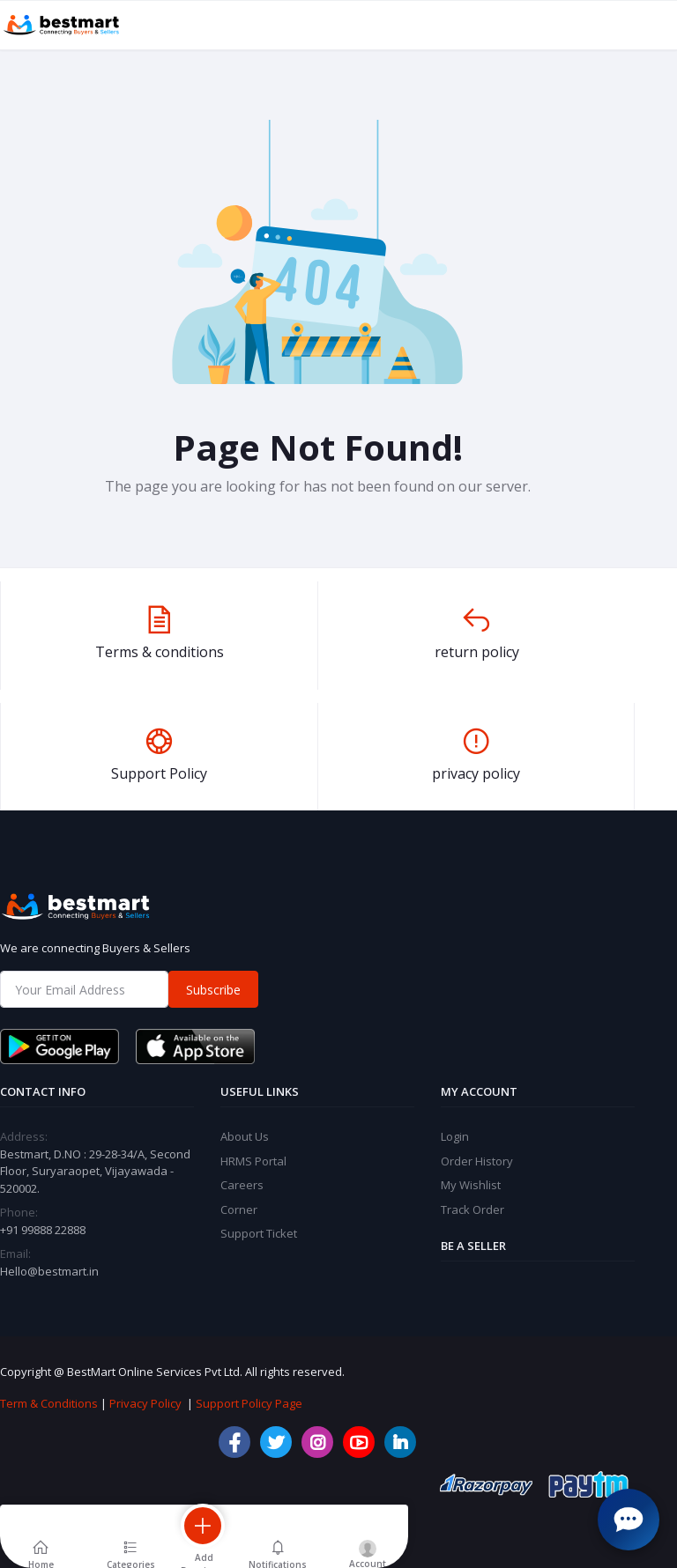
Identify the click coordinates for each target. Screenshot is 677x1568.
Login (455, 1136)
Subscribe (213, 989)
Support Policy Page (249, 1403)
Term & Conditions (49, 1403)
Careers (242, 1185)
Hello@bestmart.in (49, 1271)
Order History (477, 1161)
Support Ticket (258, 1233)
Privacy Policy (145, 1403)
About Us (244, 1136)
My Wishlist (471, 1185)
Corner (238, 1209)
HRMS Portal (253, 1161)
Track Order (472, 1209)
